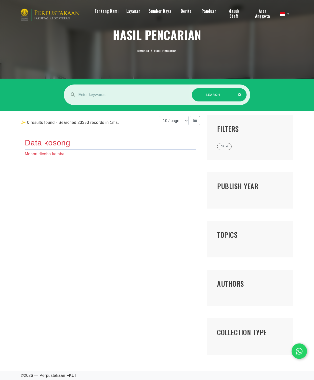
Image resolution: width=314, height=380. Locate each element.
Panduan (209, 11)
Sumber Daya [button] (160, 11)
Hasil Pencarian (165, 51)
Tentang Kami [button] (106, 11)
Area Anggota (262, 13)
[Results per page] (174, 120)
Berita (186, 11)
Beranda (143, 51)
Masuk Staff (233, 13)
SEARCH (213, 97)
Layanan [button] (133, 11)
